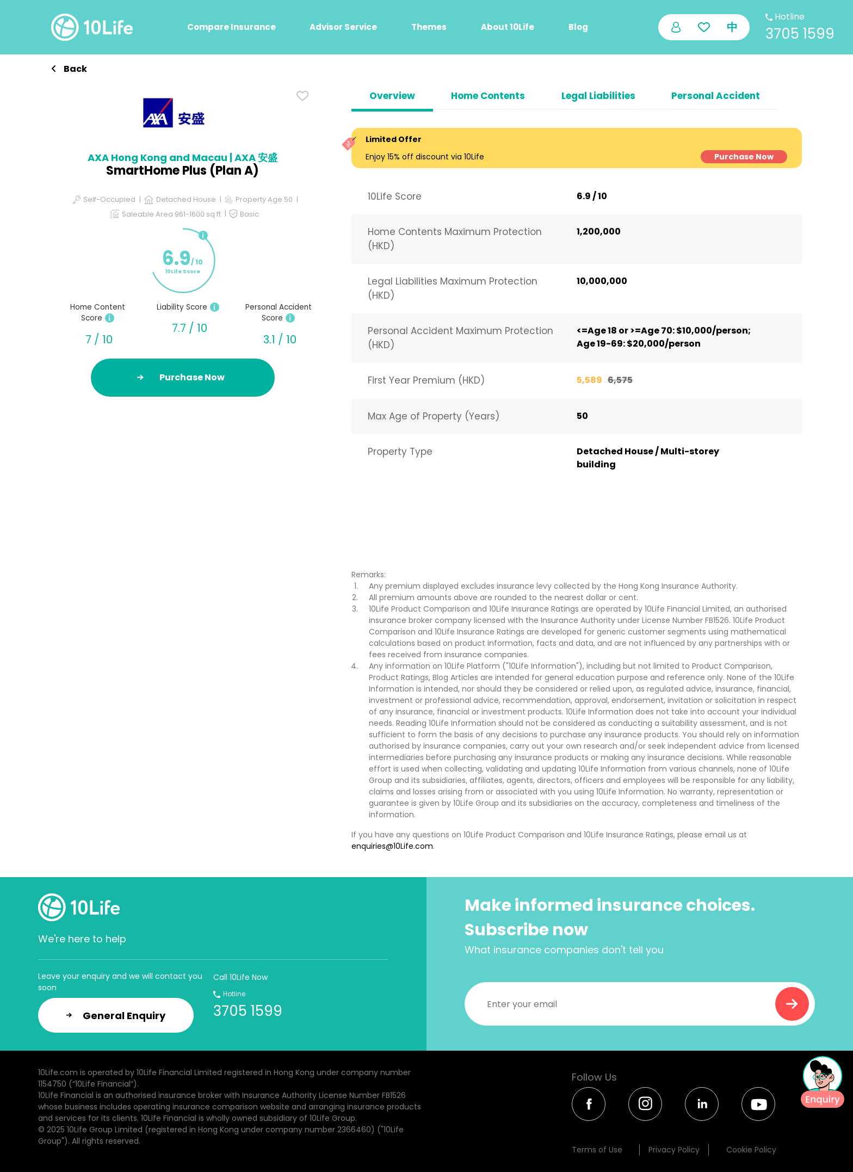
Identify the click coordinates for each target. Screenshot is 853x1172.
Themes (429, 27)
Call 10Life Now (240, 977)
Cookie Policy (751, 1149)
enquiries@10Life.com (392, 846)
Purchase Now (744, 156)
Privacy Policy (674, 1149)
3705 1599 (800, 34)
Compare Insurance (231, 27)
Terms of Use (597, 1149)
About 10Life (507, 27)
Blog (578, 27)
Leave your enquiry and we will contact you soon (120, 982)
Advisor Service (343, 27)
